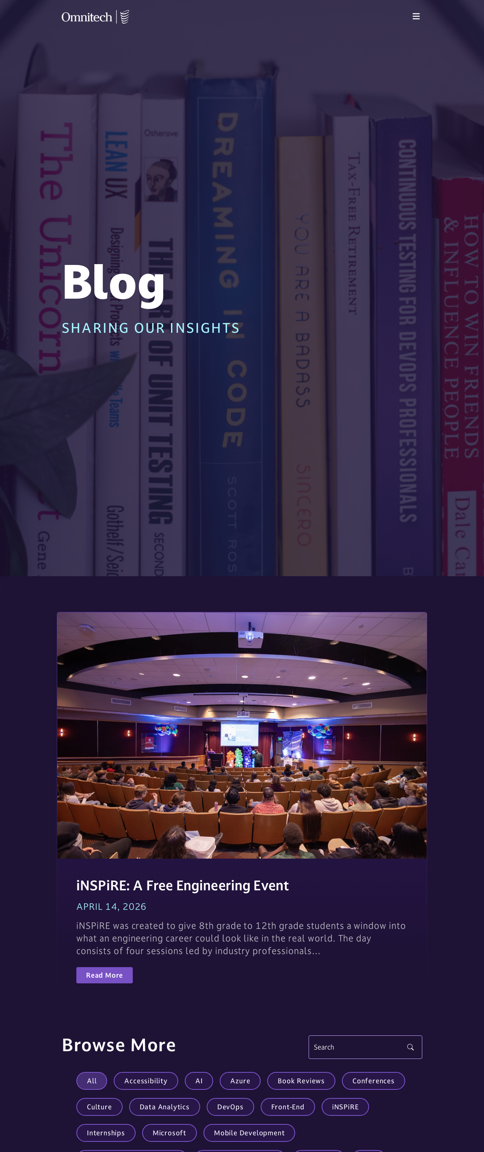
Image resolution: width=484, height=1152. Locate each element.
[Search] (365, 1047)
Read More (104, 975)
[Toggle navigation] (416, 17)
